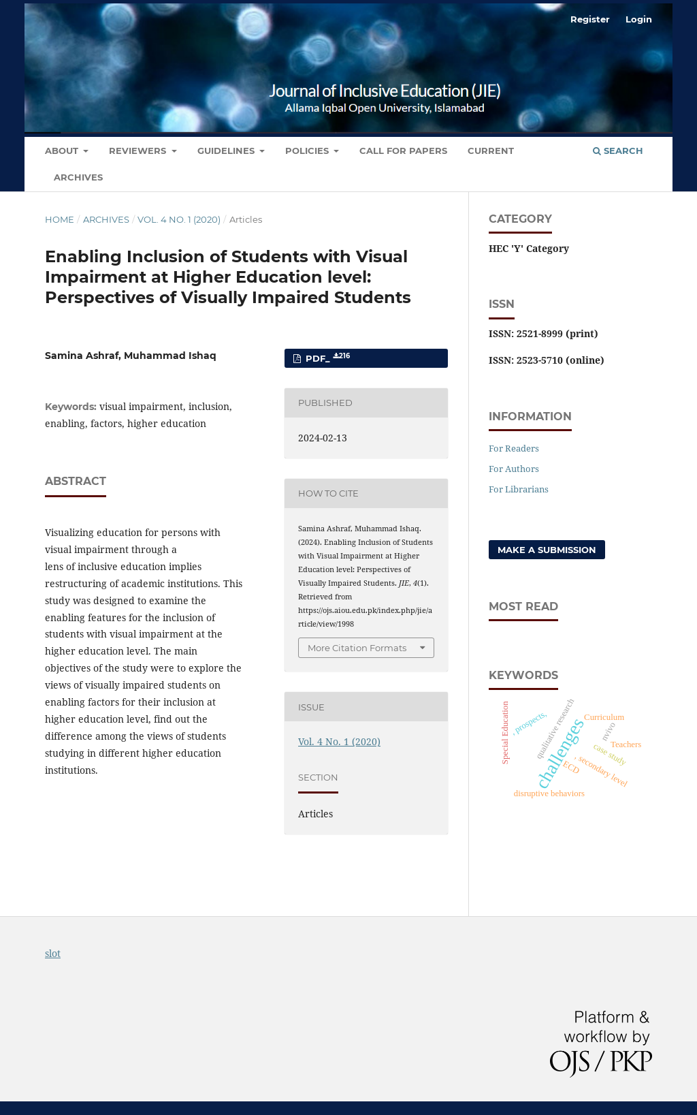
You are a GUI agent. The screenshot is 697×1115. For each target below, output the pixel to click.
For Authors (514, 468)
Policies (308, 150)
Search (618, 150)
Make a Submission (547, 549)
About (63, 150)
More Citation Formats (357, 647)
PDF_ (326, 358)
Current (491, 150)
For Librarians (519, 489)
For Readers (514, 448)
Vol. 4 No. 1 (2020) (179, 219)
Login (639, 19)
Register (590, 19)
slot (53, 953)
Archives (78, 177)
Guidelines (227, 150)
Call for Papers (403, 150)
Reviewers (139, 150)
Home (59, 219)
